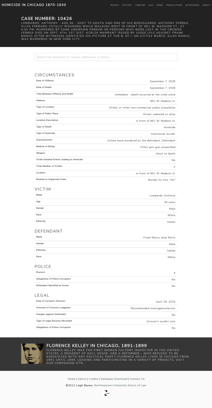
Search (114, 5)
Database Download (114, 379)
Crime (159, 5)
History (127, 5)
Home (71, 379)
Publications (174, 5)
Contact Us (137, 379)
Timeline (140, 5)
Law (150, 5)
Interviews (192, 5)
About (206, 5)
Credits (93, 379)
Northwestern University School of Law (120, 385)
